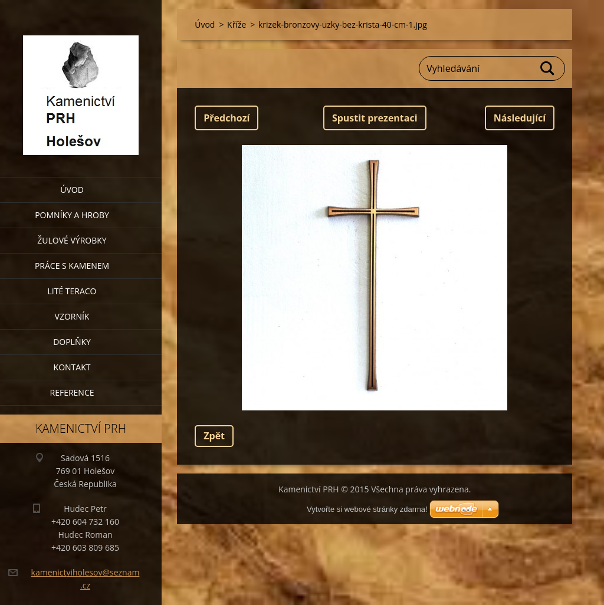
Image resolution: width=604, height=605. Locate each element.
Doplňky (72, 341)
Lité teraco (71, 291)
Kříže (236, 24)
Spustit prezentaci (375, 117)
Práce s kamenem (72, 265)
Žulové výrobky (71, 240)
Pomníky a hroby (72, 215)
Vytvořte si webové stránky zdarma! (367, 509)
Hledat (548, 68)
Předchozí (226, 117)
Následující (520, 117)
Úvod (72, 189)
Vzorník (72, 316)
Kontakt (72, 367)
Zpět (214, 435)
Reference (72, 392)
